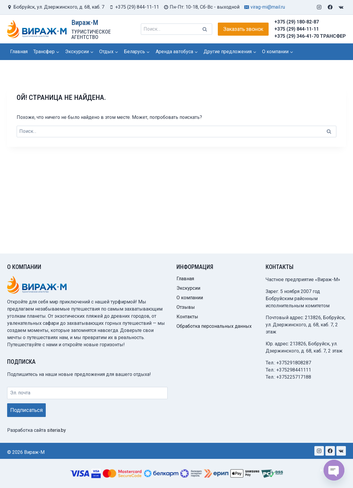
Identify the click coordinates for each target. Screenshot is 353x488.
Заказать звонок (243, 29)
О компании (189, 298)
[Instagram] (319, 7)
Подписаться (26, 410)
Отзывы (185, 308)
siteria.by (56, 430)
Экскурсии (188, 289)
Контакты (187, 317)
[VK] (341, 7)
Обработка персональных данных (214, 327)
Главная (19, 51)
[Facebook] (330, 7)
